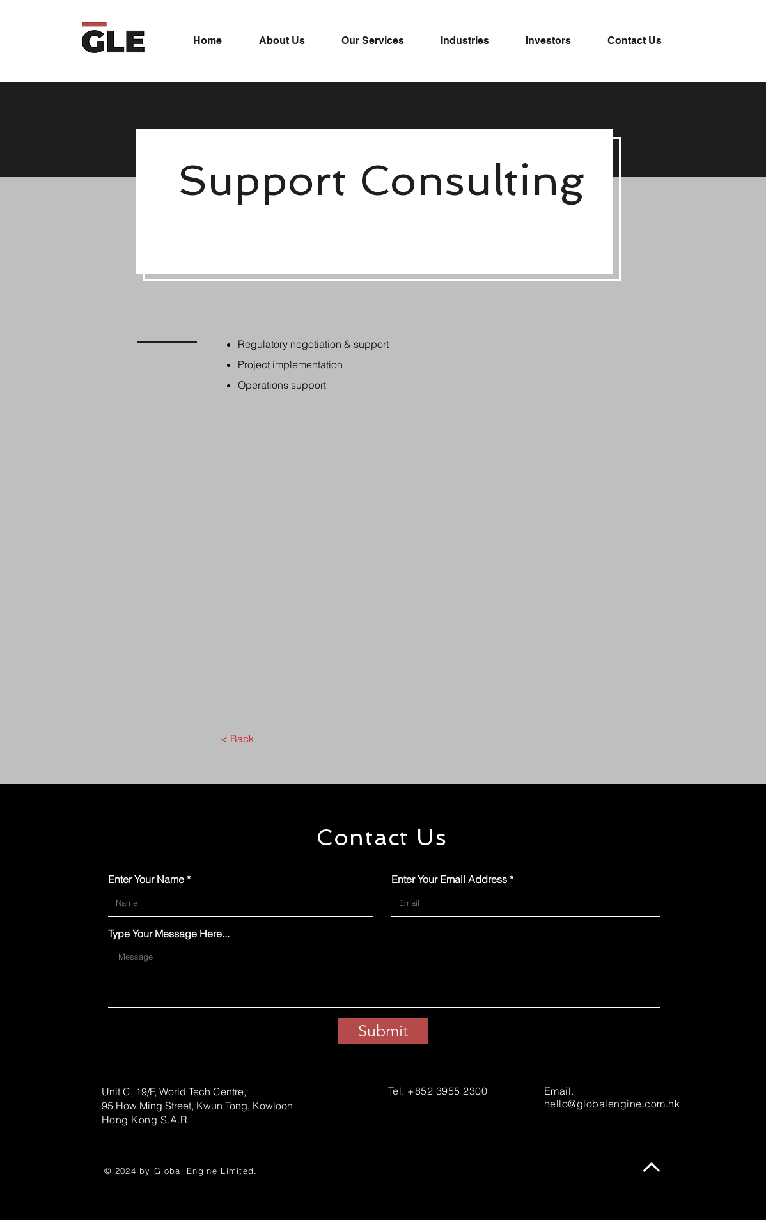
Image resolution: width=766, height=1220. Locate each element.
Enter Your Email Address (449, 879)
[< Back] (237, 738)
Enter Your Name (146, 879)
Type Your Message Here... (169, 933)
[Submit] (383, 1031)
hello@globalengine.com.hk (612, 1103)
